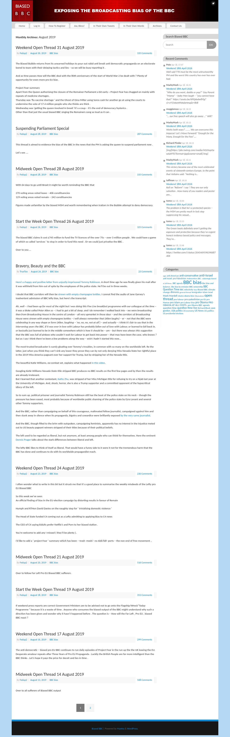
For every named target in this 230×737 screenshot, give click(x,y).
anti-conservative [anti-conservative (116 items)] (189, 275)
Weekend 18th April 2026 (179, 68)
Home (22, 25)
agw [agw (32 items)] (164, 276)
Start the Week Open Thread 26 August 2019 (55, 221)
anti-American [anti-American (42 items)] (173, 276)
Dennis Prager (23, 439)
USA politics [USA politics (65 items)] (177, 310)
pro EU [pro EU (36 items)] (203, 299)
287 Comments (144, 134)
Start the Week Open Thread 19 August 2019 (55, 589)
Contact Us (176, 25)
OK (210, 44)
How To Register (57, 25)
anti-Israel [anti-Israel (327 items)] (206, 275)
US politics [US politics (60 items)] (209, 310)
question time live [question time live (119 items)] (187, 308)
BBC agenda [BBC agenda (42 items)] (178, 283)
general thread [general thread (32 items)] (185, 292)
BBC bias (54, 53)
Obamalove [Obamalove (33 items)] (199, 296)
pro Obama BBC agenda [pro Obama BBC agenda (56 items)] (199, 305)
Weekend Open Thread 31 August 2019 (50, 47)
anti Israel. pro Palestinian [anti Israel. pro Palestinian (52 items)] (174, 278)
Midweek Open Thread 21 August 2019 (50, 556)
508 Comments (144, 680)
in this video (98, 362)
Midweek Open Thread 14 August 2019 (50, 674)
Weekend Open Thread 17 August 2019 (50, 633)
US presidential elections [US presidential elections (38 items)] (173, 313)
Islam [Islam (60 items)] (205, 292)
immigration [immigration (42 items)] (197, 292)
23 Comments (145, 271)
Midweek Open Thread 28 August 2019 (50, 168)
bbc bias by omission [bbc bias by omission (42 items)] (180, 286)
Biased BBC (97, 728)
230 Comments (144, 473)
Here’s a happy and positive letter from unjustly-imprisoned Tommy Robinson (58, 282)
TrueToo (24, 271)
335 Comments (144, 53)
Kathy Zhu (63, 379)
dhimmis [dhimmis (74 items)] (174, 292)
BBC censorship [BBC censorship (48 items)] (196, 286)
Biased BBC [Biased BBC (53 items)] (202, 289)
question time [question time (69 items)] (170, 308)
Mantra (120, 728)
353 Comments (144, 595)
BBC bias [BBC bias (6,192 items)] (192, 282)
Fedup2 (23, 53)
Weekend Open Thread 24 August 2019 (50, 468)
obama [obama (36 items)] (180, 296)
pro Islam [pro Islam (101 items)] (175, 302)
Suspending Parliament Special (42, 128)
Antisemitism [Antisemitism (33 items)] (192, 278)
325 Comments (144, 227)
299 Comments (144, 639)
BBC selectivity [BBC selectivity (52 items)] (186, 289)
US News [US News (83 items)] (199, 310)
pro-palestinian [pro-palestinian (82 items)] (192, 299)
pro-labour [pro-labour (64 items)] (179, 299)
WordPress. (132, 728)
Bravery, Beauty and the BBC (40, 265)
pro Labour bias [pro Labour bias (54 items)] (188, 302)
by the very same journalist (135, 415)
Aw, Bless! (79, 25)
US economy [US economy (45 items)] (188, 311)
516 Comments (144, 562)
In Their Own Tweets (103, 25)
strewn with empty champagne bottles (79, 294)
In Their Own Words (133, 25)
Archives (157, 25)
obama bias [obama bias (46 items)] (189, 296)
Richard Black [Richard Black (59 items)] (204, 308)
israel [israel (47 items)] (210, 292)
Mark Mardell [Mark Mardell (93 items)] (170, 295)
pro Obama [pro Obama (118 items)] (201, 302)
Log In (37, 25)
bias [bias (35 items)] (195, 289)
